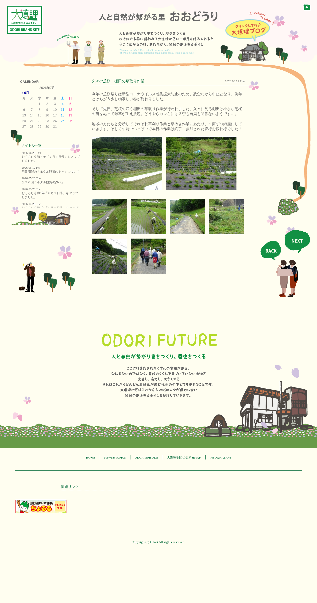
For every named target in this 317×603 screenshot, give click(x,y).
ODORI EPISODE (146, 457)
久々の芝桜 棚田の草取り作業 (118, 81)
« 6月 (25, 93)
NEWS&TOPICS (115, 457)
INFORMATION (220, 457)
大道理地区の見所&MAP (184, 457)
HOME (90, 457)
